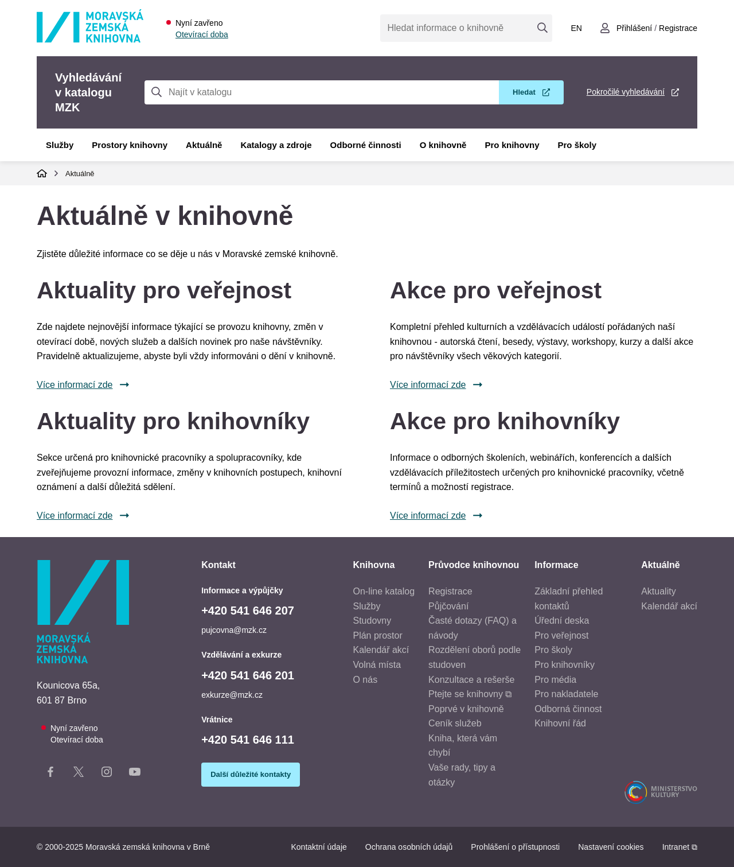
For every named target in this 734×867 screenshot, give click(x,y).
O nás (365, 680)
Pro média (555, 680)
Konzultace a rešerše (471, 680)
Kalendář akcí (381, 650)
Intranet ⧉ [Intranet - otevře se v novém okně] (679, 847)
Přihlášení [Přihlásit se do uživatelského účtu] (634, 28)
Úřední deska (561, 620)
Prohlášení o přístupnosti (515, 847)
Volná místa (377, 665)
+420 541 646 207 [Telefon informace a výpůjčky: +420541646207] (247, 610)
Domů (42, 173)
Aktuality (658, 591)
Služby (59, 145)
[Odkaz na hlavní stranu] (90, 39)
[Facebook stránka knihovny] (50, 774)
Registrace (450, 591)
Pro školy (577, 145)
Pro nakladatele (566, 694)
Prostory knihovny (129, 145)
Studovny (372, 620)
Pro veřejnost (561, 635)
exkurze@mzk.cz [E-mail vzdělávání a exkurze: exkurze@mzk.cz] (232, 694)
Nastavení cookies (610, 847)
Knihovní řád (560, 723)
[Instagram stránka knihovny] (106, 774)
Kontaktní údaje (318, 847)
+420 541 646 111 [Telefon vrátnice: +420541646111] (247, 739)
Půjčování (448, 606)
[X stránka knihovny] (78, 774)
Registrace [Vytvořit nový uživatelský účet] (678, 28)
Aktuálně (204, 145)
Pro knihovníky (564, 665)
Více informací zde (75, 385)
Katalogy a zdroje (275, 145)
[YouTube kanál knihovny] (135, 774)
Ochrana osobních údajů (409, 847)
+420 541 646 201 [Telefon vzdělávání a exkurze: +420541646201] (247, 675)
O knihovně (443, 145)
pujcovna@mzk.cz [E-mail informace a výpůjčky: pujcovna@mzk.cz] (234, 630)
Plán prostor (377, 635)
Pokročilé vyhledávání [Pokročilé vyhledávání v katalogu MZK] (626, 91)
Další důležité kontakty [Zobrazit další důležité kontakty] (250, 774)
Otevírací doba (201, 34)
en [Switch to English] (576, 28)
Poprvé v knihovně (466, 709)
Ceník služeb (455, 723)
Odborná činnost (568, 709)
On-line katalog (384, 591)
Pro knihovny (512, 145)
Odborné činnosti (365, 145)
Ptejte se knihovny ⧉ (470, 694)
